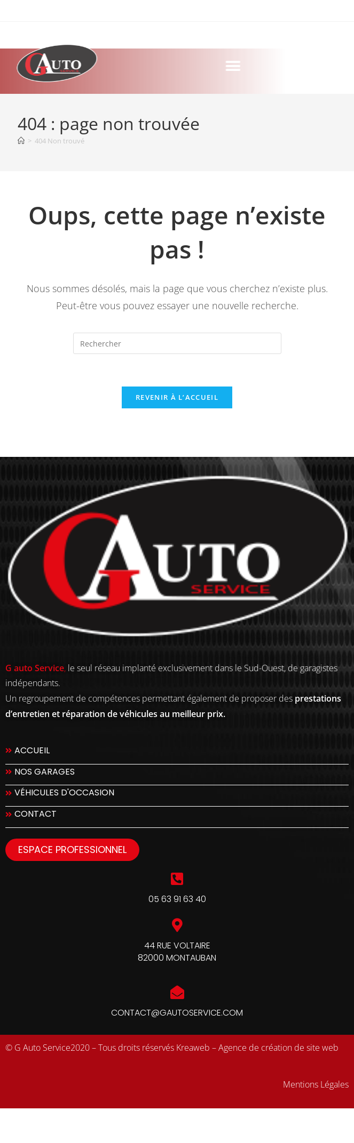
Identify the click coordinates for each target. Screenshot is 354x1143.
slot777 (18, 1120)
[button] (165, 66)
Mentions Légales (316, 1084)
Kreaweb (193, 1047)
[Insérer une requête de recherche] (177, 343)
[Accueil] (21, 141)
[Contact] (177, 817)
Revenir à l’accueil (177, 397)
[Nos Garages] (177, 774)
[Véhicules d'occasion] (177, 795)
